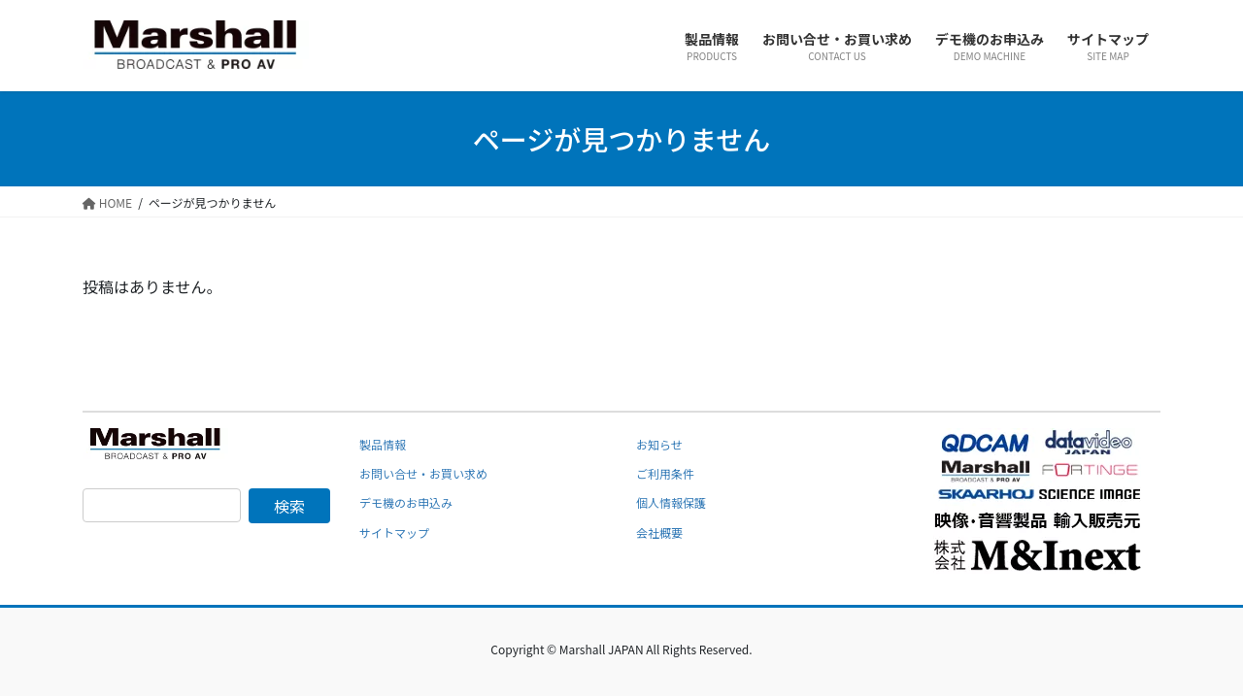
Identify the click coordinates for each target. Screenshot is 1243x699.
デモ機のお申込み (406, 502)
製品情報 (382, 444)
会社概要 (659, 532)
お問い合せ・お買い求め (423, 473)
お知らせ (659, 444)
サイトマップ (394, 532)
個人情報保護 (671, 502)
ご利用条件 (665, 473)
